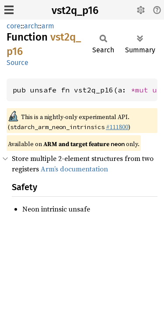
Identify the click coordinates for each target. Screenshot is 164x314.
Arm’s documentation (74, 169)
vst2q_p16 (75, 10)
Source (17, 62)
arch (31, 26)
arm (48, 26)
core (14, 26)
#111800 (117, 127)
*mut (142, 89)
